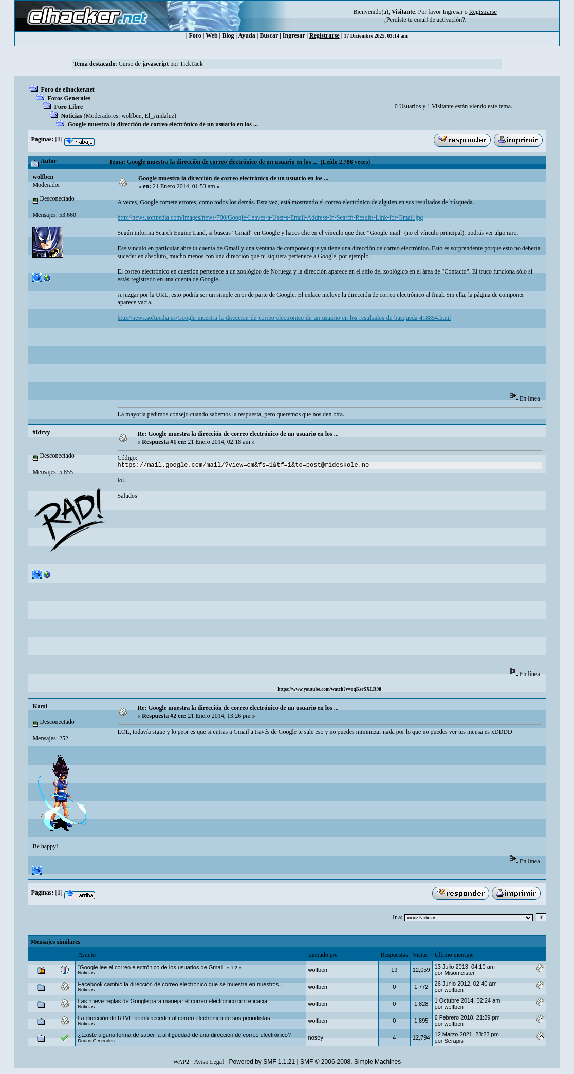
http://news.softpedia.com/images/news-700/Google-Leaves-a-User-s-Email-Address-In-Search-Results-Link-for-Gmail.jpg (270, 217)
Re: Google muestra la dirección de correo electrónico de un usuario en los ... (238, 434)
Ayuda (246, 35)
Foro (195, 35)
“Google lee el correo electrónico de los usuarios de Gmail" (151, 967)
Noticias (71, 115)
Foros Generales (68, 98)
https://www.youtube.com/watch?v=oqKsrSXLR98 (329, 689)
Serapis (453, 1040)
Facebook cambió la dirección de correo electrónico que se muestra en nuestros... (180, 984)
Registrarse (324, 35)
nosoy (315, 1037)
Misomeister (459, 973)
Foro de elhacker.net (67, 89)
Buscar (269, 35)
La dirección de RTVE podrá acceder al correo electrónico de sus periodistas (174, 1018)
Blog (228, 35)
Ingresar (452, 11)
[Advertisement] (305, 360)
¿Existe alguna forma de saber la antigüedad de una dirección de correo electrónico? (184, 1035)
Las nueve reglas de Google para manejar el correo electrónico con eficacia (172, 1001)
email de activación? (439, 19)
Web (211, 35)
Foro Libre (68, 107)
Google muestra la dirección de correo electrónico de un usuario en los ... (162, 124)
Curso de (144, 63)
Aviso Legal (209, 1061)
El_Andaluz (159, 115)
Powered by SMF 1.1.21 (262, 1061)
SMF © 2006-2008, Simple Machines (350, 1061)
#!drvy (41, 432)
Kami (39, 706)
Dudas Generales (96, 1040)
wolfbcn (131, 115)
